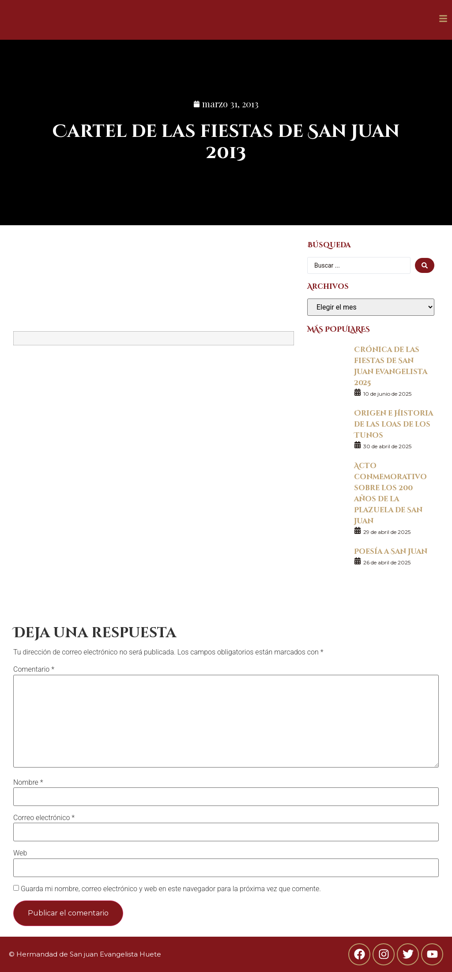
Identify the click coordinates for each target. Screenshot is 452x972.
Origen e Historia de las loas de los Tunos (393, 423)
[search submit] (424, 265)
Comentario (33, 669)
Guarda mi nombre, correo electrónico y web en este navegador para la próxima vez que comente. (171, 889)
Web (20, 853)
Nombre (28, 782)
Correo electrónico (44, 817)
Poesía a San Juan (390, 551)
